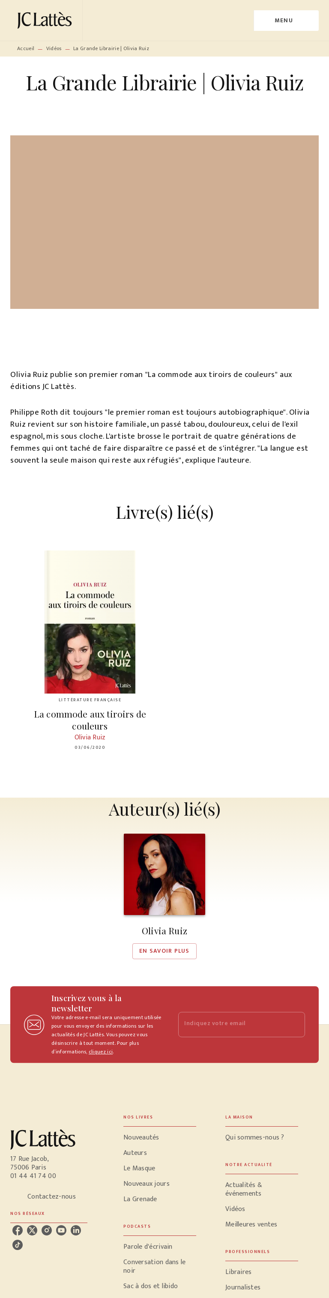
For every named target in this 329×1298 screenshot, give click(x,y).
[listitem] (17, 1230)
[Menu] (286, 20)
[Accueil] (46, 20)
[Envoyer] (294, 1024)
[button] (164, 896)
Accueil (25, 48)
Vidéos (54, 48)
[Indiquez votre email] (231, 1024)
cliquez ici (101, 1051)
